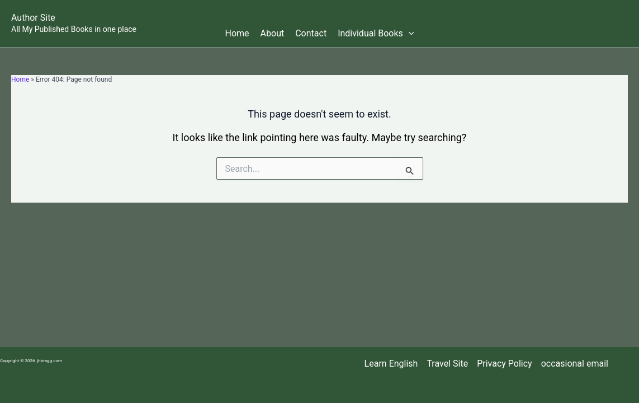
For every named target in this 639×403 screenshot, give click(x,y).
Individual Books (376, 33)
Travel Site (447, 363)
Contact (310, 33)
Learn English (391, 363)
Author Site (33, 17)
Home (237, 33)
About (273, 33)
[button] (408, 33)
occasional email (574, 363)
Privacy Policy (504, 363)
